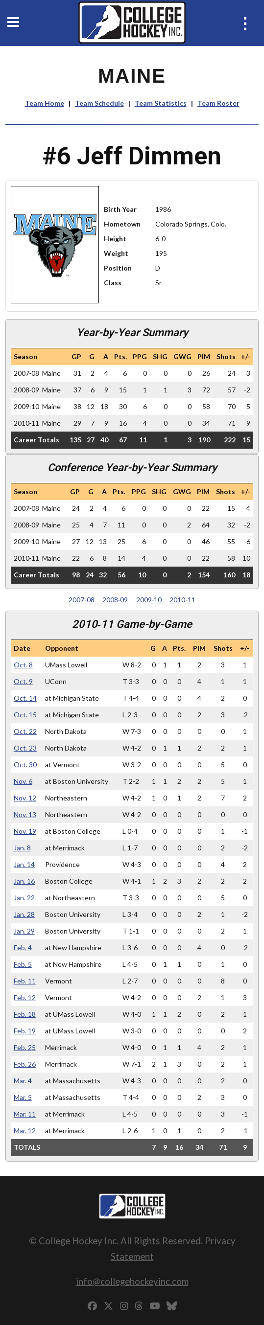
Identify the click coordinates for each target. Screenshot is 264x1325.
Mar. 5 (23, 1097)
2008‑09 (115, 599)
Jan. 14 (24, 864)
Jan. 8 (22, 848)
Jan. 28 (24, 914)
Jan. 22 (24, 897)
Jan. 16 (24, 881)
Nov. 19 (25, 831)
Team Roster (218, 103)
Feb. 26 (25, 1064)
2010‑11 (182, 599)
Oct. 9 (23, 681)
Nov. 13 (25, 814)
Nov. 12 (25, 798)
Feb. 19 (25, 1031)
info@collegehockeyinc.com (132, 1281)
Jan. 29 (24, 931)
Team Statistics (161, 103)
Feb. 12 (25, 997)
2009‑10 (149, 599)
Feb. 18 (25, 1014)
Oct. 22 (25, 731)
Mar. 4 (23, 1080)
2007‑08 (82, 599)
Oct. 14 (25, 698)
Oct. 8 (23, 665)
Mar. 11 (25, 1114)
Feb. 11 (25, 981)
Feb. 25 (25, 1047)
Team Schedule (99, 103)
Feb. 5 (23, 964)
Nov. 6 (23, 781)
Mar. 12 (25, 1130)
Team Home (44, 103)
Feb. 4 (23, 947)
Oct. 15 (25, 714)
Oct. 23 (25, 748)
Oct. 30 (25, 764)
